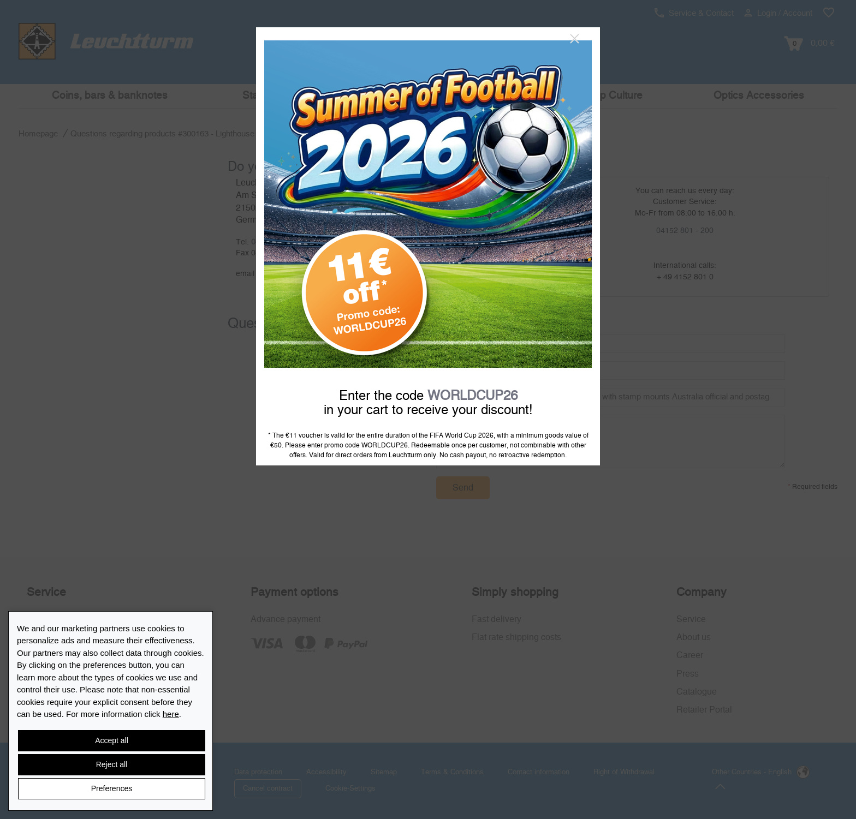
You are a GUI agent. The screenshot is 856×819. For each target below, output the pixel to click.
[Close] (574, 39)
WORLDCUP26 (472, 396)
